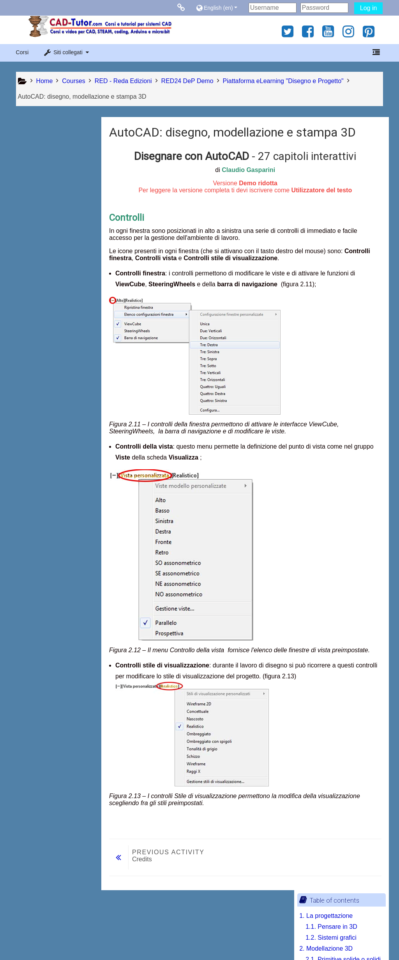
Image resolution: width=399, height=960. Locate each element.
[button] (220, 8)
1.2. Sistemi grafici (52, 164)
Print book (46, 458)
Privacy (28, 937)
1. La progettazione (47, 142)
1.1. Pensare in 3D (53, 153)
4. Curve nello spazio (50, 284)
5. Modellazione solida (52, 339)
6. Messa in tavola (46, 350)
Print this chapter (55, 470)
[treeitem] (57, 446)
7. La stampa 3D (44, 361)
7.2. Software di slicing (58, 393)
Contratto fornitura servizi (78, 937)
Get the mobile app (294, 937)
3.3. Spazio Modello (54, 273)
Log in (368, 8)
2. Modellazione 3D (47, 175)
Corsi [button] (22, 52)
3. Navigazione (41, 230)
